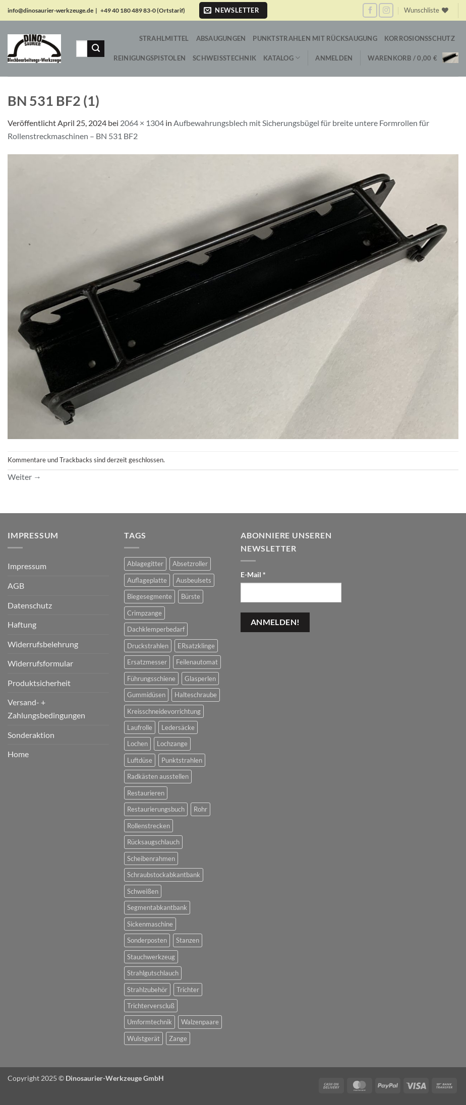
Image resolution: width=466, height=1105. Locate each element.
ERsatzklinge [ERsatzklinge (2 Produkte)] (196, 646)
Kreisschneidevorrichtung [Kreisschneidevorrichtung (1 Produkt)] (164, 711)
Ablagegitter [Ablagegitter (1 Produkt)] (145, 564)
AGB (16, 585)
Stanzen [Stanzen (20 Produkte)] (187, 940)
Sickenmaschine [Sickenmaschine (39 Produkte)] (150, 924)
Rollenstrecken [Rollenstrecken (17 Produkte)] (148, 826)
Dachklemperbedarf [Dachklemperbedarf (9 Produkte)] (156, 629)
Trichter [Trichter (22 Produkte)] (188, 990)
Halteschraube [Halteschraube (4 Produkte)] (195, 695)
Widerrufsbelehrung (43, 644)
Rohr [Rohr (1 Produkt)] (200, 809)
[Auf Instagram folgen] (386, 10)
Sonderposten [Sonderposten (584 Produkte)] (147, 940)
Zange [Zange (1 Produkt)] (178, 1038)
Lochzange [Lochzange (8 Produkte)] (172, 744)
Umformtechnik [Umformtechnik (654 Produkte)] (149, 1022)
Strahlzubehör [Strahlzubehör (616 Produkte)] (147, 990)
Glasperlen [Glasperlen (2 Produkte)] (200, 678)
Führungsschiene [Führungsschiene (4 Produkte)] (151, 678)
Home (18, 754)
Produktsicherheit (39, 683)
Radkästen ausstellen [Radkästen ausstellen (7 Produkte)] (158, 776)
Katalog (281, 58)
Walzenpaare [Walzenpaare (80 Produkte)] (200, 1022)
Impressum (27, 566)
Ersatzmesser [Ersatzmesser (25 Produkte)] (147, 662)
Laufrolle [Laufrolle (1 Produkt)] (139, 727)
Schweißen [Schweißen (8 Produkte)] (142, 891)
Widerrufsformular (40, 663)
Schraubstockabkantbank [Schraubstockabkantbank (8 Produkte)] (163, 875)
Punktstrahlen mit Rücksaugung (315, 38)
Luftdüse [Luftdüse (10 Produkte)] (139, 760)
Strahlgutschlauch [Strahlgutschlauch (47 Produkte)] (153, 973)
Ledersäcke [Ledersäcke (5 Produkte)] (178, 727)
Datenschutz (30, 605)
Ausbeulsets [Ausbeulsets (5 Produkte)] (193, 580)
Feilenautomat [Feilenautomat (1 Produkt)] (197, 662)
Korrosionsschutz (419, 38)
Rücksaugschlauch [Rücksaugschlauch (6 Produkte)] (153, 842)
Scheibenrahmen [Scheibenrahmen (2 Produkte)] (151, 858)
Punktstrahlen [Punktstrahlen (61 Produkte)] (181, 760)
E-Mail (253, 574)
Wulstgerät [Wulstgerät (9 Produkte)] (143, 1038)
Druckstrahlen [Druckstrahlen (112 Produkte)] (147, 646)
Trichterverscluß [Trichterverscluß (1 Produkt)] (150, 1006)
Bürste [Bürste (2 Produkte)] (190, 596)
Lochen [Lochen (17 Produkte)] (137, 744)
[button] (233, 10)
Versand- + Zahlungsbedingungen (46, 708)
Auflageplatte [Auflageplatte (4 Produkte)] (147, 580)
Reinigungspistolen (149, 58)
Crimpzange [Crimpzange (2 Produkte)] (144, 613)
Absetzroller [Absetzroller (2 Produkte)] (190, 564)
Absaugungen (221, 38)
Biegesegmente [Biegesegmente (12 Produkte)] (149, 596)
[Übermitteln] (95, 48)
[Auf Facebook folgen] (370, 10)
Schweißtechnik (224, 58)
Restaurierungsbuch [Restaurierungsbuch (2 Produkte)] (156, 809)
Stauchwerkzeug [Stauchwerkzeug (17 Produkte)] (151, 957)
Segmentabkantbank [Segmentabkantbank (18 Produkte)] (157, 907)
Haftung (22, 624)
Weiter (24, 476)
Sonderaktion (31, 735)
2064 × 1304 (142, 123)
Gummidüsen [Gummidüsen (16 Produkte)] (146, 695)
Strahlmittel (164, 38)
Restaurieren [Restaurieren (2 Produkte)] (145, 793)
